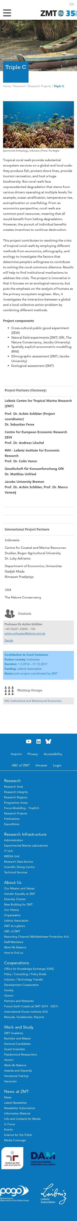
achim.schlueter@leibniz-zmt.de (25, 633)
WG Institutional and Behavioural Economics (33, 701)
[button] (72, 4)
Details (9, 640)
